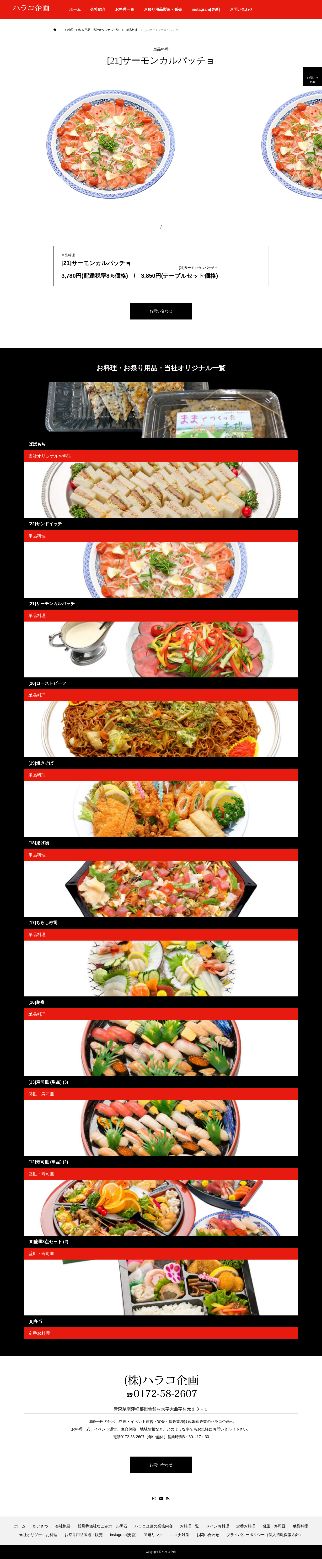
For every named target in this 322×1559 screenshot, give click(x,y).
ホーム (75, 9)
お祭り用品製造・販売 (163, 9)
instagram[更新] (206, 9)
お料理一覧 (124, 9)
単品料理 (161, 49)
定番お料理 (39, 1333)
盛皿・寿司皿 (41, 1094)
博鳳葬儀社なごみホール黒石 (102, 1526)
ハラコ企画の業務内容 (153, 1526)
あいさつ (40, 1526)
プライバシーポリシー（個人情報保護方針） (264, 1535)
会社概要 (62, 1526)
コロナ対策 (179, 1535)
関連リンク (153, 1535)
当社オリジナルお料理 (49, 456)
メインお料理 (217, 1526)
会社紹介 (98, 9)
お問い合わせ (241, 9)
